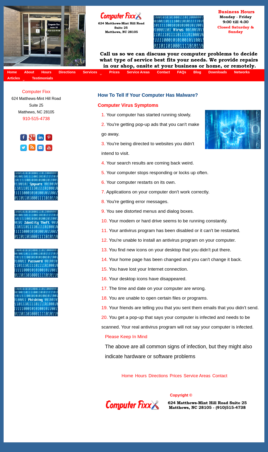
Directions (67, 72)
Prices (114, 72)
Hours (46, 72)
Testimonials (42, 78)
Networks (242, 72)
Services (90, 72)
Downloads (217, 72)
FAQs (181, 72)
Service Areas (138, 72)
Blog (197, 72)
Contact (163, 72)
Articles (13, 78)
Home (12, 72)
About (29, 72)
